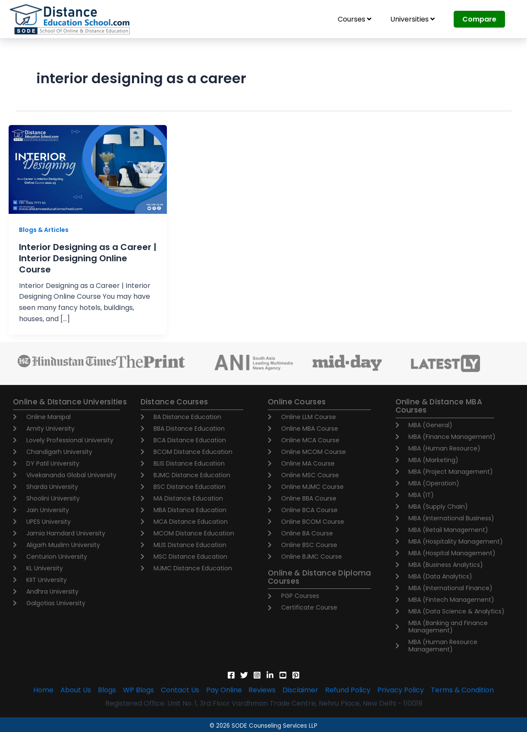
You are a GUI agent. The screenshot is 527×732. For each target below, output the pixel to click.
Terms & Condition (462, 690)
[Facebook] (231, 675)
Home (43, 690)
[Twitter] (244, 675)
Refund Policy (348, 690)
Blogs (107, 690)
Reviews (262, 690)
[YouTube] (283, 675)
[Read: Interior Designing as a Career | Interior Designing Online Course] (88, 169)
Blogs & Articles (44, 229)
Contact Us (180, 690)
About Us (75, 690)
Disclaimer (301, 690)
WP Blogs (138, 690)
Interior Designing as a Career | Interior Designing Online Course (88, 258)
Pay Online (224, 690)
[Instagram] (257, 675)
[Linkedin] (270, 675)
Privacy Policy (401, 690)
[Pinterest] (296, 675)
